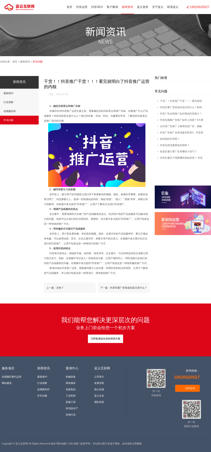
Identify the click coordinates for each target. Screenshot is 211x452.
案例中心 (72, 368)
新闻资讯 (25, 61)
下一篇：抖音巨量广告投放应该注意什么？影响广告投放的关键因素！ (123, 289)
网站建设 (7, 383)
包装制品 (71, 389)
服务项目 (8, 368)
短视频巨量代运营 (11, 376)
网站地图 (61, 443)
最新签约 (19, 93)
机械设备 (71, 376)
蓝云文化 (99, 395)
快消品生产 (72, 408)
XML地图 (73, 443)
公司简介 (99, 376)
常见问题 (38, 61)
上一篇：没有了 (55, 287)
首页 (69, 6)
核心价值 (99, 389)
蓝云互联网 (102, 368)
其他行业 (71, 414)
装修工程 (71, 402)
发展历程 (99, 383)
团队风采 (99, 402)
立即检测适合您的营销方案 (105, 338)
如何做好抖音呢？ (168, 138)
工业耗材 (71, 395)
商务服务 (71, 383)
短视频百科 (19, 111)
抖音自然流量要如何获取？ (173, 145)
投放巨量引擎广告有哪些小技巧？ (177, 151)
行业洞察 (19, 102)
